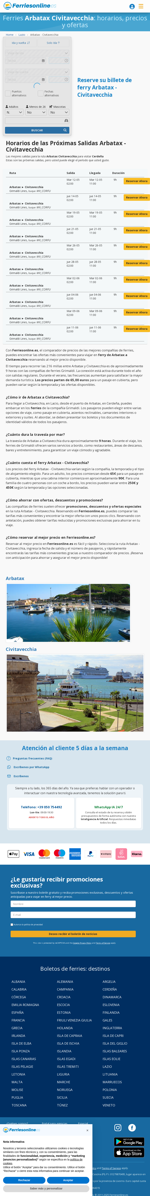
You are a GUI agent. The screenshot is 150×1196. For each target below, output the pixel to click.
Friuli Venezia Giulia (74, 1020)
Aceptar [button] (68, 1180)
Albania (18, 981)
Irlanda (18, 1035)
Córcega (19, 997)
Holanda (65, 1028)
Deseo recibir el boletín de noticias (73, 934)
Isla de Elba (21, 1043)
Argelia (109, 981)
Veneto (109, 1105)
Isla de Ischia (68, 1043)
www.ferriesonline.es (30, 6)
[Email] (75, 776)
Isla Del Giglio (115, 1043)
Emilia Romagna (25, 1005)
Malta (17, 1082)
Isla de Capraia (69, 1035)
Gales (107, 1020)
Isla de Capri (113, 1035)
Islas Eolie (111, 1059)
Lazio (107, 1066)
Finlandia (111, 1012)
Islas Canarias (24, 1059)
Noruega (65, 1089)
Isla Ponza (21, 1051)
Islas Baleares (115, 1051)
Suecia (108, 1097)
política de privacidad (33, 924)
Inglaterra (112, 1028)
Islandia (64, 1051)
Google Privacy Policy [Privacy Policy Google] (82, 943)
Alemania (65, 981)
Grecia (17, 1028)
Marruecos (112, 1082)
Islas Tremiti (68, 1066)
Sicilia (62, 1097)
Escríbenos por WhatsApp (31, 767)
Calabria (19, 989)
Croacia (63, 997)
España (18, 1012)
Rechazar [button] (24, 1180)
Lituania (110, 1074)
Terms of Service (103, 943)
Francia (18, 1020)
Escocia (63, 1005)
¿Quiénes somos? (17, 1123)
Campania (65, 989)
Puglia (17, 1097)
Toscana (19, 1105)
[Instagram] (120, 1127)
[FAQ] (75, 758)
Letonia (18, 1074)
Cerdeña (110, 989)
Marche (63, 1082)
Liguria (63, 1074)
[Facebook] (132, 1127)
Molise (17, 1089)
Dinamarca (112, 997)
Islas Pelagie (22, 1066)
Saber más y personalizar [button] (46, 1188)
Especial (83, 1123)
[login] (132, 6)
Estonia (64, 1012)
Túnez (62, 1105)
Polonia (110, 1089)
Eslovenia (111, 1005)
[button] (87, 1130)
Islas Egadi (66, 1059)
